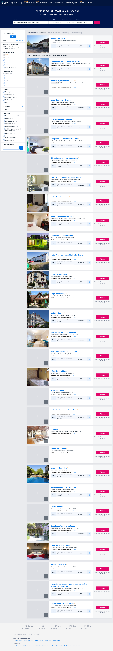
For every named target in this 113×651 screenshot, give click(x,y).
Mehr (90, 3)
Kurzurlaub (28, 3)
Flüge (21, 3)
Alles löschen (19, 40)
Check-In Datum (52, 19)
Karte (13, 37)
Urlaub (35, 3)
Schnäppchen (58, 3)
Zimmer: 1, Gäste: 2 (83, 22)
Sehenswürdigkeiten (71, 3)
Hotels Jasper (56, 640)
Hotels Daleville (36, 646)
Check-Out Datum (66, 19)
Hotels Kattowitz (17, 646)
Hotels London (26, 646)
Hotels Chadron (39, 640)
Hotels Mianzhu (46, 646)
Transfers (83, 3)
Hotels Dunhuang (28, 640)
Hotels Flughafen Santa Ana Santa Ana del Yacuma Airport (66, 646)
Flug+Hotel (13, 3)
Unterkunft (43, 3)
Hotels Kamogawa (17, 640)
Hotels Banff (48, 640)
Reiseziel (15, 19)
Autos (51, 3)
